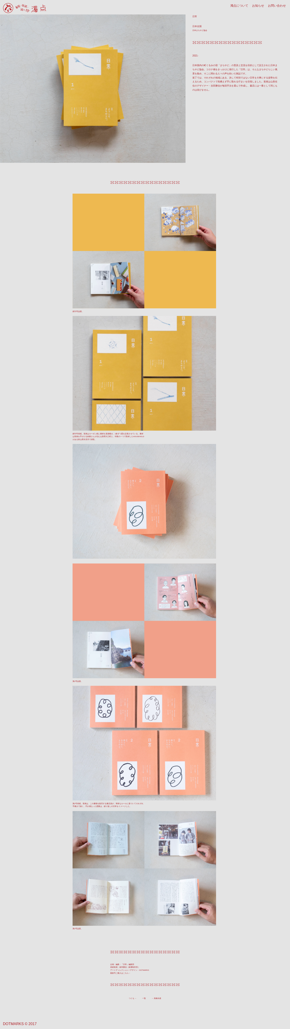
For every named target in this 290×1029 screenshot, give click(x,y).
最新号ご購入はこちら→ (120, 973)
